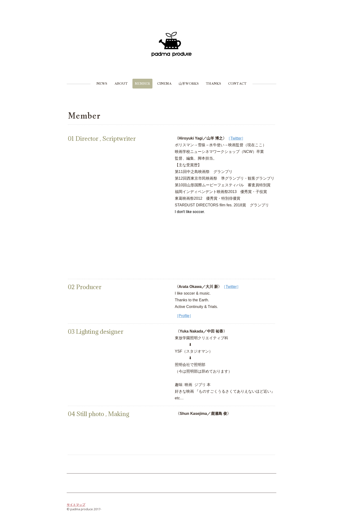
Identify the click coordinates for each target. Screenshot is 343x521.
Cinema (164, 83)
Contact (237, 83)
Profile (184, 316)
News (101, 83)
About (121, 83)
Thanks (213, 83)
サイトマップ (76, 504)
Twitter (236, 138)
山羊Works (189, 83)
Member (142, 83)
